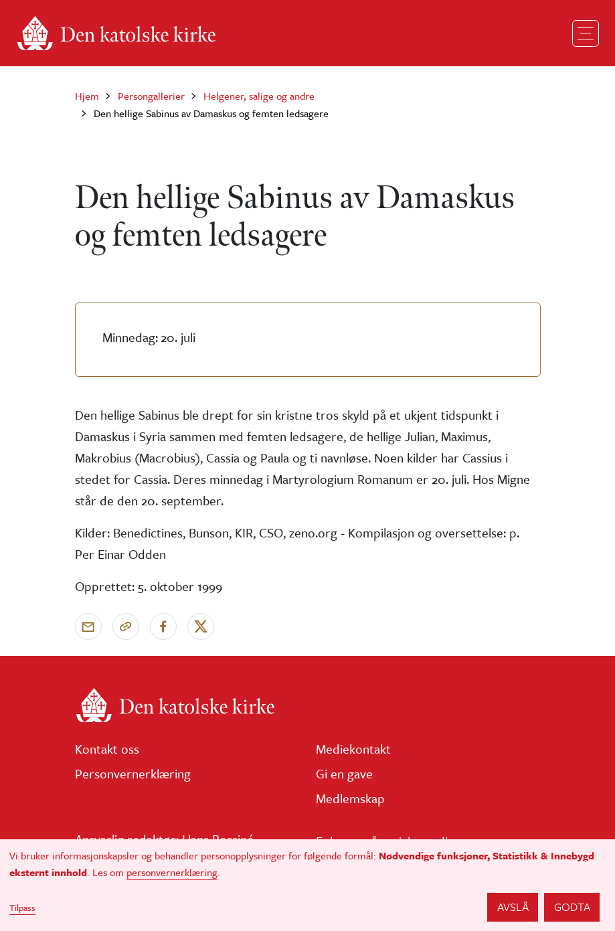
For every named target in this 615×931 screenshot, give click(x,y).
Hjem (87, 95)
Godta (572, 906)
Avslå (513, 906)
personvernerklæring (171, 872)
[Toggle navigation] (585, 33)
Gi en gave (344, 773)
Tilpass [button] (22, 907)
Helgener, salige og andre (259, 95)
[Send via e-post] (88, 626)
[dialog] (307, 885)
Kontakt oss (107, 749)
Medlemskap (350, 798)
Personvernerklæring (133, 773)
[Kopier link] (125, 626)
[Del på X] (200, 626)
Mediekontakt (353, 749)
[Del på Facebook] (163, 626)
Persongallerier (151, 95)
